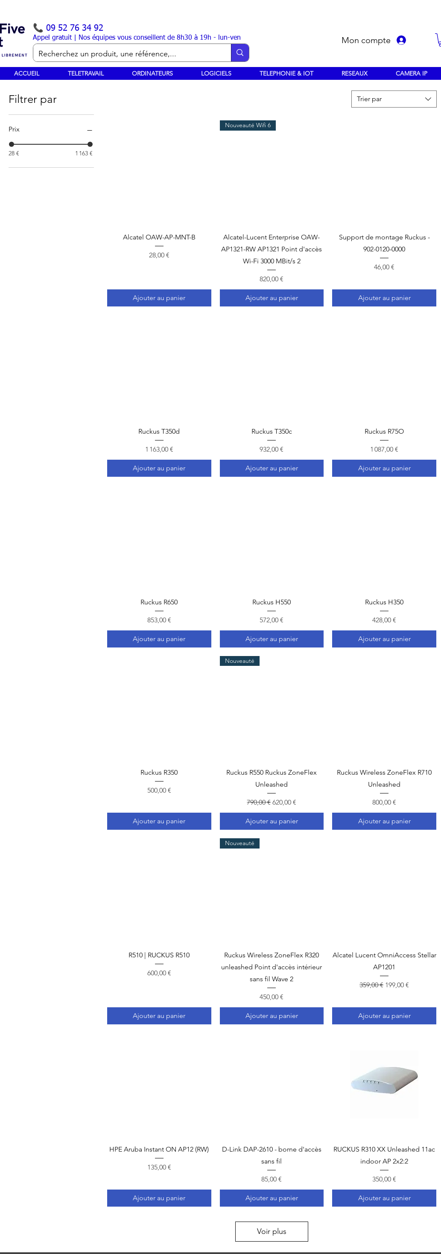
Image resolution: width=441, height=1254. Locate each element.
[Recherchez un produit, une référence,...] (125, 54)
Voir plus (271, 1231)
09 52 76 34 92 (74, 28)
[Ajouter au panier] (159, 297)
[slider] (11, 144)
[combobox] (394, 99)
